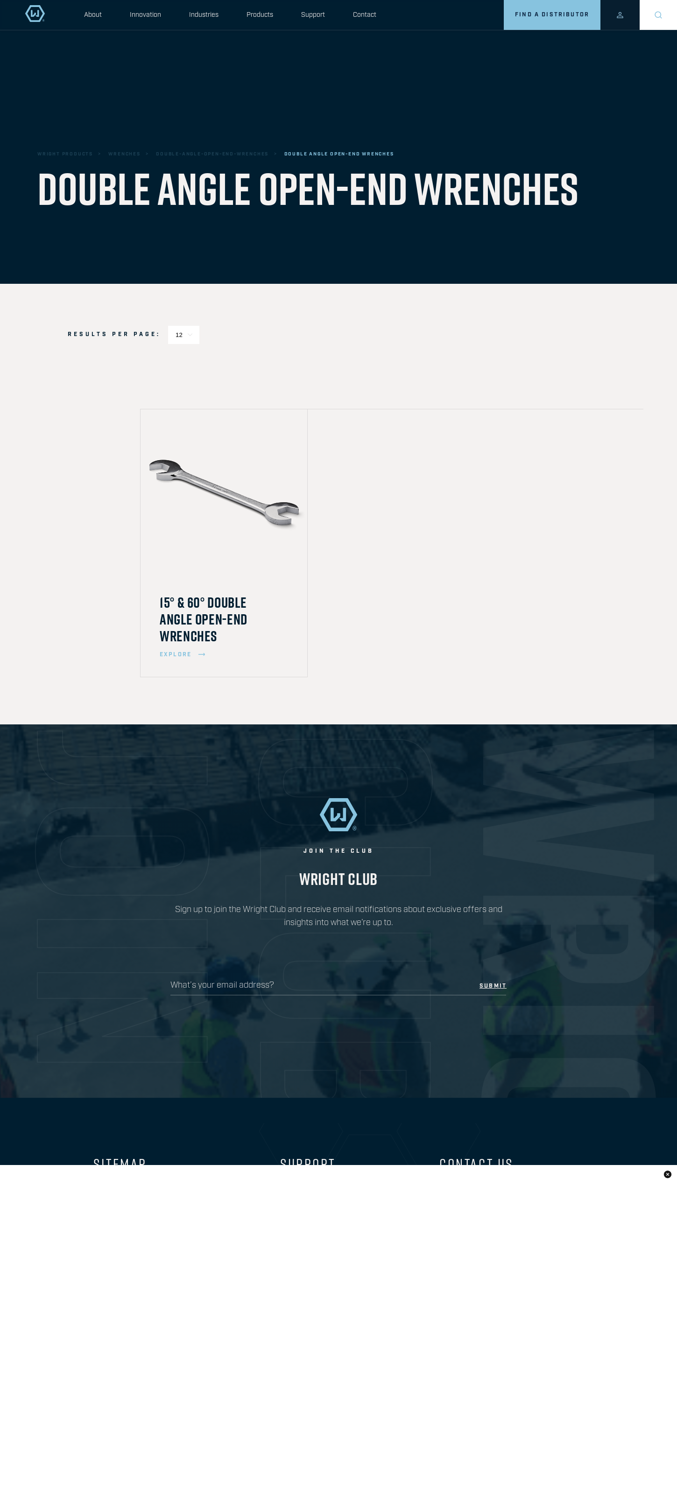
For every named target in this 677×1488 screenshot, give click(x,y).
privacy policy (428, 1454)
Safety (293, 1220)
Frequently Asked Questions (338, 1204)
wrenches (124, 154)
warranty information (515, 1454)
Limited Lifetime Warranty (334, 1237)
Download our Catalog (326, 1187)
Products (260, 15)
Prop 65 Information (344, 1454)
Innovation (145, 15)
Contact (364, 15)
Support (313, 15)
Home (105, 1187)
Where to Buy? (124, 1304)
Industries (204, 15)
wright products (65, 154)
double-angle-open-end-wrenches (212, 154)
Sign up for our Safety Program (344, 1254)
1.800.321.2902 (527, 1230)
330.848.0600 (471, 1219)
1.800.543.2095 (548, 1241)
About (93, 15)
